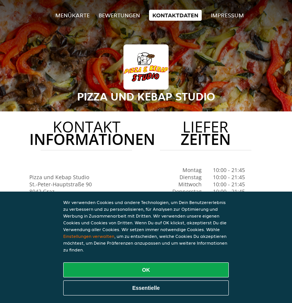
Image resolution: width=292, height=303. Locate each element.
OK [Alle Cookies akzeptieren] (146, 270)
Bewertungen (119, 15)
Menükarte (72, 15)
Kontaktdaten (175, 15)
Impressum (227, 15)
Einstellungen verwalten (88, 236)
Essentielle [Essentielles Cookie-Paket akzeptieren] (146, 288)
